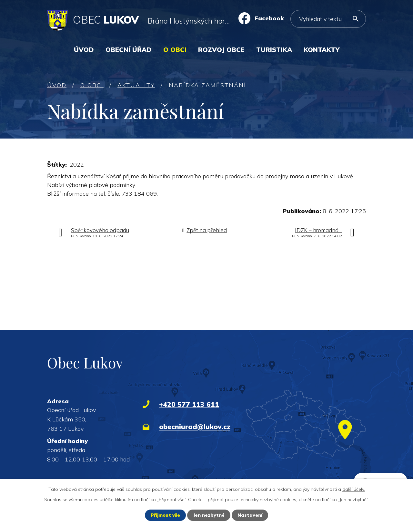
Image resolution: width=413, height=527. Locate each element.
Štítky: (57, 164)
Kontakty (321, 50)
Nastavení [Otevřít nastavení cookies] (249, 515)
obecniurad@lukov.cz (194, 426)
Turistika (274, 50)
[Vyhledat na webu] (328, 19)
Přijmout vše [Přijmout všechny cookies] (165, 515)
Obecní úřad (129, 50)
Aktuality (136, 85)
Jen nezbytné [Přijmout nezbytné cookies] (209, 515)
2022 (77, 164)
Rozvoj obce (221, 50)
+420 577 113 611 (189, 404)
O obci (174, 50)
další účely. (353, 489)
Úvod (84, 50)
